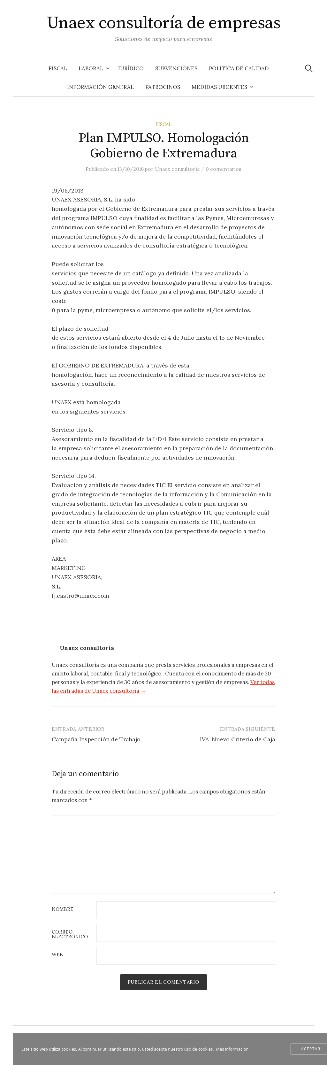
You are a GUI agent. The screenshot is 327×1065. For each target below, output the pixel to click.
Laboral (91, 68)
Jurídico (131, 68)
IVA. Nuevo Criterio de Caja (237, 739)
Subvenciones (176, 68)
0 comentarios (223, 169)
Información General (100, 87)
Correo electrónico (70, 934)
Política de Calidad (239, 68)
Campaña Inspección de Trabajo (96, 739)
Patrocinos (162, 87)
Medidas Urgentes (219, 87)
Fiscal (58, 68)
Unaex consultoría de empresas (163, 23)
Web (57, 954)
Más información (232, 1049)
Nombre (62, 909)
